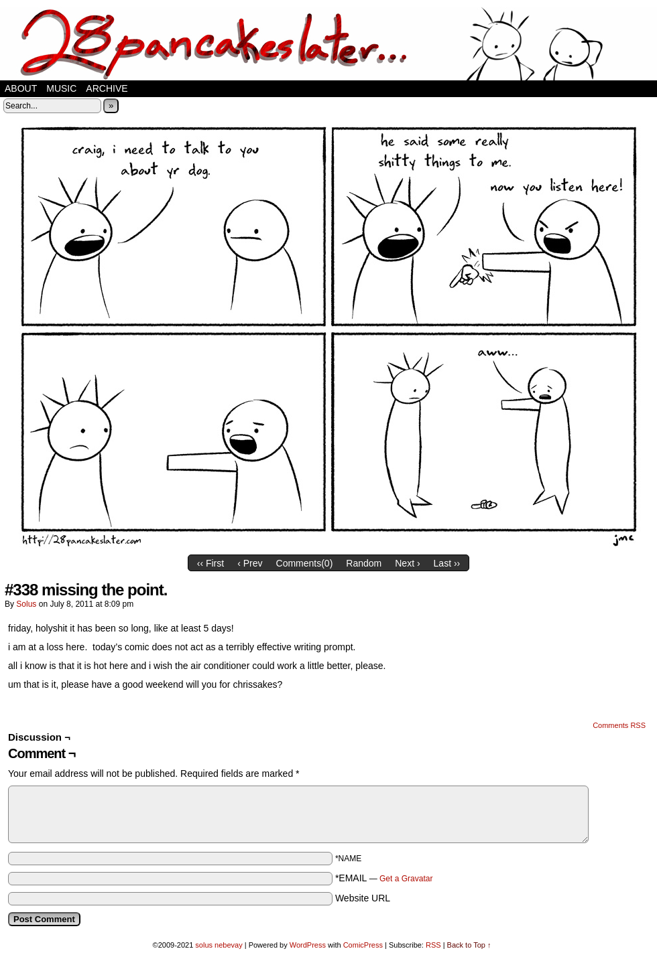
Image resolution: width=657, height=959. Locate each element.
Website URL (362, 898)
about (21, 88)
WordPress (308, 945)
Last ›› (447, 563)
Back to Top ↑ (469, 945)
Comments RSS (619, 725)
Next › (407, 563)
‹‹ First (210, 563)
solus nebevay (218, 945)
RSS (433, 945)
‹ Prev (249, 563)
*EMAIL (384, 878)
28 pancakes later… (328, 43)
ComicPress (363, 945)
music (61, 88)
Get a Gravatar (405, 878)
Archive (106, 88)
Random (363, 563)
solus (26, 604)
